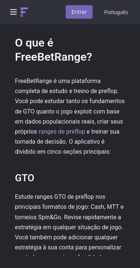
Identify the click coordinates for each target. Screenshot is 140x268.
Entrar (79, 11)
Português (116, 12)
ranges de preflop (61, 131)
